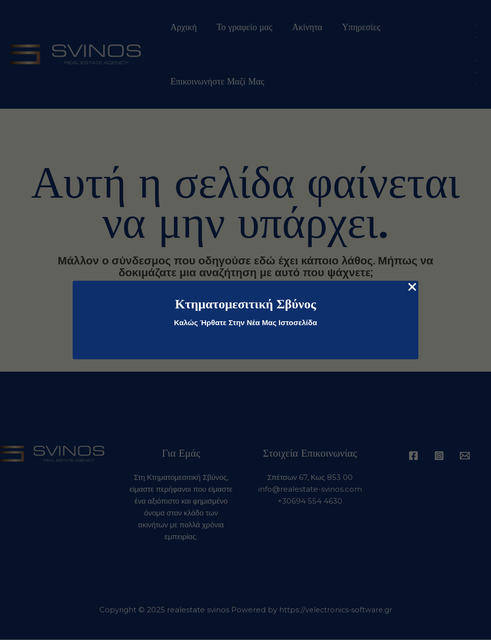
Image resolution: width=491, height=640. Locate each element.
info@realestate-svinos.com (310, 489)
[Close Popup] (412, 287)
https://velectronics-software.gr (335, 610)
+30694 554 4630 (310, 501)
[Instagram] (439, 456)
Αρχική (182, 27)
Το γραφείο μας (241, 27)
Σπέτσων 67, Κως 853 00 (310, 477)
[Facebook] (413, 456)
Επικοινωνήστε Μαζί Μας (216, 81)
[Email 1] (465, 456)
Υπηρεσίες (354, 27)
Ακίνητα (302, 27)
